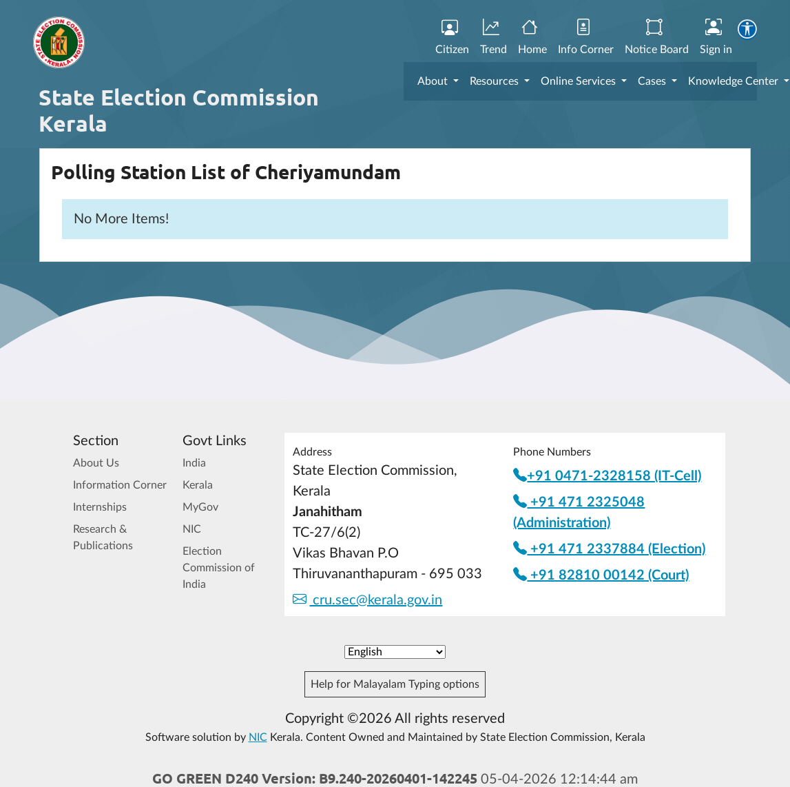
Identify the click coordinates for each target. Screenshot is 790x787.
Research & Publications (103, 537)
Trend (493, 37)
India (194, 463)
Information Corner (120, 485)
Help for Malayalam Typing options (395, 684)
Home (532, 37)
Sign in (716, 37)
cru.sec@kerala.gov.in (367, 600)
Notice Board (657, 37)
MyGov (200, 507)
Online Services (580, 81)
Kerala (198, 485)
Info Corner (586, 37)
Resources (495, 81)
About (433, 81)
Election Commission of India (219, 568)
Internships (100, 507)
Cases (653, 81)
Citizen (452, 37)
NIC (192, 529)
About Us (96, 463)
